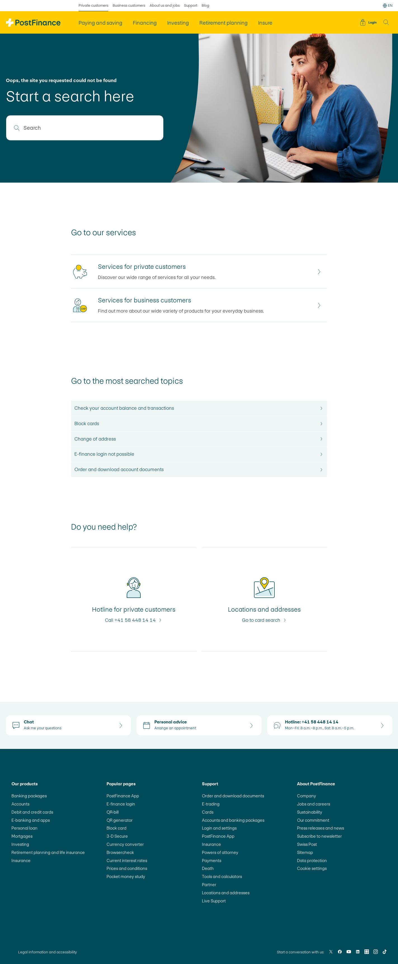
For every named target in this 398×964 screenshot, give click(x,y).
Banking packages (29, 795)
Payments (211, 860)
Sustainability (309, 812)
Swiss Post (307, 844)
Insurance (20, 860)
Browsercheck (120, 852)
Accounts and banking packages (233, 820)
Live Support (214, 901)
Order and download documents (233, 795)
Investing (20, 844)
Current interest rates (127, 860)
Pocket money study (126, 876)
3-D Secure (117, 836)
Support (190, 5)
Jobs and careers (313, 804)
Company (306, 795)
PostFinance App (123, 795)
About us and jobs (165, 5)
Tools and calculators (222, 876)
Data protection (312, 860)
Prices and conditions (127, 868)
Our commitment (313, 820)
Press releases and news (320, 828)
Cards (207, 812)
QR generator (120, 820)
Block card (116, 828)
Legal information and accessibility (47, 952)
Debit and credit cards (32, 812)
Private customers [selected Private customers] (93, 5)
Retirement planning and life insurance (48, 852)
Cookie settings (312, 868)
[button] (386, 22)
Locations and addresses (225, 892)
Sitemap (305, 852)
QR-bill (113, 812)
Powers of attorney (220, 852)
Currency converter (125, 844)
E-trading (211, 804)
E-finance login (121, 804)
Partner (209, 884)
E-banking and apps (30, 820)
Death (208, 868)
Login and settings (219, 828)
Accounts (20, 804)
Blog (205, 5)
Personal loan (24, 828)
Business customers (129, 5)
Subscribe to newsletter (319, 836)
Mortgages (21, 836)
